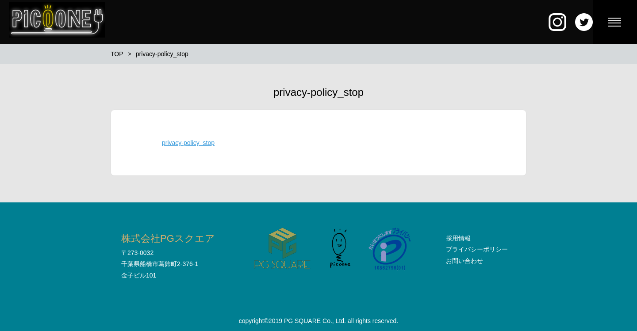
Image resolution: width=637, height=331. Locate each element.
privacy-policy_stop (188, 142)
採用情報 (458, 238)
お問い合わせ (464, 260)
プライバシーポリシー (477, 249)
